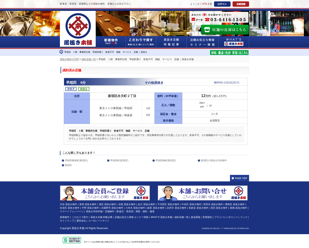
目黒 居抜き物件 (127, 204)
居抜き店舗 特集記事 (101, 217)
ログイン (222, 4)
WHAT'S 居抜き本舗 (161, 217)
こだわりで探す (141, 42)
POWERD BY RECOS (211, 228)
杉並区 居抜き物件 (69, 208)
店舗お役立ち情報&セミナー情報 (203, 42)
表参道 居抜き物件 (198, 208)
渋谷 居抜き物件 (68, 204)
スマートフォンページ (72, 211)
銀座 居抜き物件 (155, 208)
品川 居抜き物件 (146, 204)
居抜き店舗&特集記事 (171, 42)
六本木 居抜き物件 (135, 208)
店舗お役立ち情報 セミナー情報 (131, 217)
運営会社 (81, 220)
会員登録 (241, 4)
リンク (243, 217)
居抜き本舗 (78, 228)
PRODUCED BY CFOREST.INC (236, 228)
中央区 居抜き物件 (191, 204)
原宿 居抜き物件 (219, 208)
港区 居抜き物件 (107, 204)
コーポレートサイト (98, 220)
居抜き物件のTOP (69, 59)
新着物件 (64, 217)
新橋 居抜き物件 (238, 208)
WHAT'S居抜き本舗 (234, 42)
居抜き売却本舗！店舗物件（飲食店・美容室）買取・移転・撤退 (120, 211)
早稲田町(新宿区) (119, 160)
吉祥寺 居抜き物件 (176, 208)
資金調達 (195, 217)
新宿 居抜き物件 (88, 204)
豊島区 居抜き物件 (235, 204)
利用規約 (207, 217)
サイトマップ (67, 220)
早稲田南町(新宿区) (165, 160)
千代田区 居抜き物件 (168, 204)
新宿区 (68, 165)
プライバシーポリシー (226, 217)
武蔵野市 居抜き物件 (112, 208)
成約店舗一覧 (89, 59)
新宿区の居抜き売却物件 (214, 160)
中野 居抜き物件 (90, 208)
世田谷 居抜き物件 (213, 204)
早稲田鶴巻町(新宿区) (76, 160)
